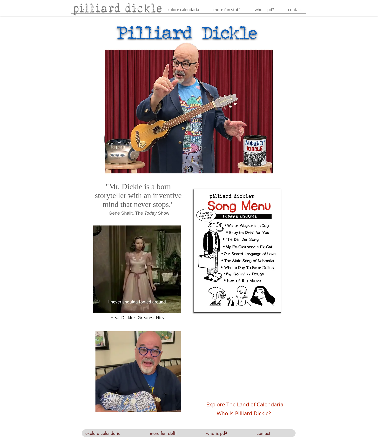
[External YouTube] (241, 363)
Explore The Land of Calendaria (244, 404)
